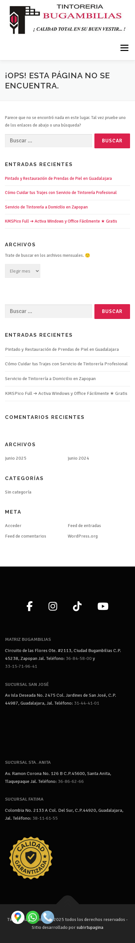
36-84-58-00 (79, 658)
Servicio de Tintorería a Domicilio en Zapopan (46, 207)
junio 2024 (78, 458)
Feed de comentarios (25, 536)
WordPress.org (83, 536)
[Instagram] (53, 607)
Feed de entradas (84, 525)
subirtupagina (90, 927)
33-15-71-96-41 (21, 666)
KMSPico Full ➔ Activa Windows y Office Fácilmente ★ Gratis (61, 221)
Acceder (13, 525)
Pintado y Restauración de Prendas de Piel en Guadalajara (58, 178)
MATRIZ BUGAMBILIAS (28, 639)
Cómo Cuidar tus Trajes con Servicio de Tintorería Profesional (61, 192)
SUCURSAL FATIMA (24, 799)
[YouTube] (103, 607)
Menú (123, 47)
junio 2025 (15, 458)
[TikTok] (77, 607)
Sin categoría (18, 492)
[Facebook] (29, 607)
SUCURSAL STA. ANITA (28, 762)
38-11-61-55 (45, 818)
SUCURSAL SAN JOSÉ (27, 684)
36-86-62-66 (71, 781)
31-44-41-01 (86, 703)
